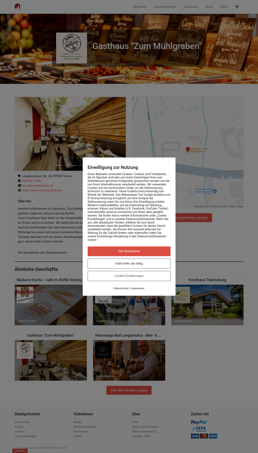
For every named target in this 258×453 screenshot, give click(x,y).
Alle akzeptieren (129, 251)
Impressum (137, 288)
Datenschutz (121, 288)
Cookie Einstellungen (129, 276)
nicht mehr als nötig (129, 263)
